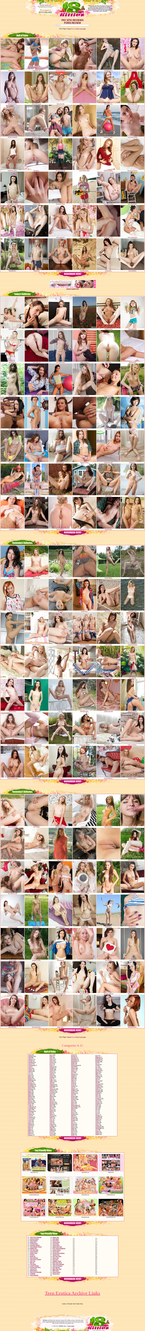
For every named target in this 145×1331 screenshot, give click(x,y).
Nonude (73, 1075)
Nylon (72, 1081)
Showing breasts (60, 428)
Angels (30, 1071)
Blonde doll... (36, 237)
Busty (29, 1104)
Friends (51, 1072)
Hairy (51, 1099)
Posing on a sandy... (108, 136)
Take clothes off (36, 362)
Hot (51, 1108)
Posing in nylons (108, 328)
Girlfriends (52, 1086)
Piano (72, 1109)
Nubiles (73, 1077)
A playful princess (36, 859)
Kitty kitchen (36, 826)
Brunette (30, 1102)
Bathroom (30, 1080)
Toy (96, 1110)
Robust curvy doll (132, 70)
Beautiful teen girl (132, 859)
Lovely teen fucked (108, 395)
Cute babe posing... (36, 644)
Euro (51, 1064)
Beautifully (31, 1086)
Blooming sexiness (60, 203)
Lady (51, 1120)
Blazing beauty (12, 711)
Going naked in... (108, 677)
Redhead (97, 1057)
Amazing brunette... (60, 395)
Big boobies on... (60, 462)
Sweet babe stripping (108, 203)
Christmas (31, 1111)
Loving (73, 1055)
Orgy (72, 1087)
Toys (96, 1112)
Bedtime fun (36, 270)
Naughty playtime (12, 677)
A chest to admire (60, 270)
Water (97, 1124)
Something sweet (84, 677)
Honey (51, 1105)
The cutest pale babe (60, 170)
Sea (96, 1063)
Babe (29, 1075)
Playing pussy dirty (108, 237)
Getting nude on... (36, 993)
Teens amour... (132, 428)
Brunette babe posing (12, 777)
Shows (97, 1072)
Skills (96, 1073)
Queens (73, 1133)
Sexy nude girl (132, 677)
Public (72, 1129)
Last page (83, 29)
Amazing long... (108, 528)
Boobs (29, 1099)
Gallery (51, 1080)
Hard (51, 1101)
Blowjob (30, 1098)
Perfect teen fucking (132, 136)
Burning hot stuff (108, 462)
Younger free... (12, 528)
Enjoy (51, 1058)
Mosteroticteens (75, 1065)
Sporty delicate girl (12, 826)
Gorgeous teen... (84, 428)
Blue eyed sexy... (12, 577)
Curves (30, 1118)
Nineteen (73, 1074)
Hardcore (52, 1102)
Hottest (51, 1109)
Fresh (51, 1071)
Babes (29, 1077)
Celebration (31, 1107)
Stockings (97, 1084)
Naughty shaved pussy (12, 744)
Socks (96, 1078)
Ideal (51, 1112)
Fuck (51, 1074)
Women (97, 1125)
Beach (29, 1081)
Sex (96, 1066)
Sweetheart (98, 1098)
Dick (29, 1127)
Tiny (96, 1107)
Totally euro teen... (60, 577)
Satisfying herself (12, 70)
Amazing (30, 1062)
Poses (72, 1123)
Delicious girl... (36, 577)
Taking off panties (84, 362)
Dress (51, 1055)
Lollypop (52, 1130)
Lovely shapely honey (84, 170)
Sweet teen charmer (132, 644)
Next (77, 29)
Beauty (30, 1087)
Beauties (30, 1083)
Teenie (97, 1104)
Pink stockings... (60, 528)
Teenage (97, 1101)
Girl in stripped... (132, 270)
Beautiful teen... (108, 428)
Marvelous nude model (36, 428)
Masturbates (74, 1061)
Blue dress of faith (132, 711)
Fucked (51, 1075)
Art (29, 1072)
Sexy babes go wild (12, 893)
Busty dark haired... (132, 993)
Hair (51, 1095)
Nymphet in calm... (36, 959)
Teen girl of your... (12, 859)
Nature (73, 1069)
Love (51, 1132)
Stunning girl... (36, 893)
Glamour (52, 1090)
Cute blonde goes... (108, 70)
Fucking (52, 1077)
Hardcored (52, 1104)
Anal (29, 1067)
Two (96, 1113)
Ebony (51, 1056)
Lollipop (52, 1129)
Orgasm (73, 1086)
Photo (72, 1104)
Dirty (29, 1132)
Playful (73, 1117)
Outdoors (73, 1090)
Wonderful (98, 1127)
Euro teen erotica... (12, 103)
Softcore (97, 1081)
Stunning (97, 1091)
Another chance (12, 462)
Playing (73, 1118)
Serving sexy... (108, 270)
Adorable (30, 1056)
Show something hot (60, 993)
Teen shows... (60, 328)
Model (72, 1062)
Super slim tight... (12, 1026)
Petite (72, 1102)
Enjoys (51, 1059)
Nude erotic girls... (108, 744)
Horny (51, 1107)
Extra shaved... (60, 495)
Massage (73, 1056)
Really (72, 1135)
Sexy (96, 1067)
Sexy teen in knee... (36, 1026)
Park (72, 1095)
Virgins (97, 1122)
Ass (29, 1074)
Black (29, 1093)
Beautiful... (60, 136)
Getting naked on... (108, 777)
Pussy (72, 1132)
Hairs (51, 1098)
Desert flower (108, 926)
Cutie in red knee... (132, 744)
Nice (72, 1072)
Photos (73, 1108)
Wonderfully (98, 1128)
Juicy (51, 1118)
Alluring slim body (108, 711)
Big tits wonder (12, 959)
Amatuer (30, 1061)
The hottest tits (60, 959)
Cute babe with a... (84, 1026)
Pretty (72, 1126)
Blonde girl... (132, 462)
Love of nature (108, 644)
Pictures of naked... (108, 170)
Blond (29, 1095)
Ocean (72, 1084)
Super (96, 1095)
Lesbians (52, 1126)
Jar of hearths (108, 959)
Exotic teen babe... (132, 495)
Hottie (51, 1111)
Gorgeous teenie (36, 777)
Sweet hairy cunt (12, 328)
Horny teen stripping (36, 395)
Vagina (97, 1119)
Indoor (51, 1114)
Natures (73, 1071)
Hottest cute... (60, 1026)
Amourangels (31, 1065)
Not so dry (36, 528)
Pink (72, 1115)
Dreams (30, 1135)
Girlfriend (52, 1084)
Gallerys (52, 1081)
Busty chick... (132, 395)
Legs (51, 1123)
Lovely (51, 1133)
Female (51, 1069)
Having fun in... (132, 926)
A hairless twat (36, 462)
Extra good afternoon (12, 993)
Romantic (97, 1060)
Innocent (52, 1115)
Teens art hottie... (108, 826)
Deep (29, 1126)
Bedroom (30, 1089)
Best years (60, 677)
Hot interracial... (12, 428)
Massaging (73, 1058)
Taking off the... (108, 859)
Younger (97, 1132)
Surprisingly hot (36, 70)
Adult (29, 1058)
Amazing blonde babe (60, 826)
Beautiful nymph (132, 610)
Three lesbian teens (84, 644)
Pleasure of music (84, 462)
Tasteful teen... (84, 610)
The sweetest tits (108, 610)
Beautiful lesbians (60, 893)
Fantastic (52, 1067)
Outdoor (73, 1089)
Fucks (51, 1078)
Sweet (96, 1097)
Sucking (97, 1092)
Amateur (30, 1059)
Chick (29, 1109)
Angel (29, 1068)
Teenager (97, 1103)
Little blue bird (132, 577)
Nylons (73, 1083)
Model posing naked (84, 103)
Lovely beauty (12, 610)
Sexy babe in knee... (36, 136)
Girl (51, 1083)
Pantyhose (73, 1093)
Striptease (97, 1090)
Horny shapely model (12, 203)
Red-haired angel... (132, 1026)
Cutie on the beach (84, 528)
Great (51, 1093)
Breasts (30, 1101)
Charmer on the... (12, 495)
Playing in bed (132, 362)
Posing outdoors (108, 577)
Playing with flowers (132, 170)
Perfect (73, 1098)
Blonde (30, 1096)
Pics (72, 1111)
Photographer (74, 1105)
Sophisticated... (84, 826)
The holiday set (12, 362)
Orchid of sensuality (12, 136)
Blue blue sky (60, 859)
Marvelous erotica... (84, 328)
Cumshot (30, 1117)
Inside (51, 1117)
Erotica (51, 1062)
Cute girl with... (60, 644)
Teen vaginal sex (36, 328)
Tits (96, 1109)
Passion (73, 1096)
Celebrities (31, 1108)
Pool (72, 1121)
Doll (29, 1133)
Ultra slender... (108, 495)
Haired (51, 1096)
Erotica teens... (108, 362)
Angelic (30, 1069)
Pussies (73, 1130)
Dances (30, 1123)
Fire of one (60, 610)
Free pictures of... (108, 103)
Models (73, 1064)
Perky (72, 1101)
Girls (51, 1087)
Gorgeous (52, 1092)
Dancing (30, 1124)
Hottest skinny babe (132, 103)
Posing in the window (84, 744)
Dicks (29, 1129)
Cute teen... (132, 528)
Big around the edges (36, 744)
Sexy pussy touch (60, 362)
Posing (72, 1124)
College (30, 1114)
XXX (96, 1130)
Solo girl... (36, 610)
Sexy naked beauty (132, 203)
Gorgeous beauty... (84, 270)
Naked (72, 1067)
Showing (97, 1070)
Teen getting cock (132, 826)
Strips (96, 1088)
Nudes (72, 1080)
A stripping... (12, 644)
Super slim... (84, 136)
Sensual (97, 1064)
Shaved (97, 1069)
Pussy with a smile (36, 103)
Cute (29, 1120)
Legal (51, 1121)
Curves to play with (84, 893)
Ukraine (97, 1115)
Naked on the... (60, 777)
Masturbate (74, 1059)
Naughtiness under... (12, 170)
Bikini (29, 1092)
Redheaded (98, 1058)
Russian (97, 1061)
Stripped (97, 1085)
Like (51, 1127)
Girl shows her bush (60, 70)
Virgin (97, 1121)
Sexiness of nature (60, 744)
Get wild (60, 711)
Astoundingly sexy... (12, 237)
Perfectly (73, 1099)
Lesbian (52, 1124)
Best (29, 1090)
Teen (96, 1100)
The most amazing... (84, 237)
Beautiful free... (12, 270)
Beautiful (30, 1084)
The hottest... (36, 170)
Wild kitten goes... (108, 1026)
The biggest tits (84, 926)
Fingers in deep (36, 203)
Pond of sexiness (108, 893)
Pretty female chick (132, 237)
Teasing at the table (84, 395)
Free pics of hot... (12, 395)
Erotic (51, 1061)
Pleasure (73, 1120)
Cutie (29, 1121)
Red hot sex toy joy (84, 495)
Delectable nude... (84, 711)
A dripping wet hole (12, 926)
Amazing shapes (132, 893)
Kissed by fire (84, 777)
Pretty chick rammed (84, 70)
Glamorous (52, 1089)
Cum (29, 1115)
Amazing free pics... (84, 959)
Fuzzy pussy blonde (84, 203)
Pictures (73, 1114)
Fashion (52, 1068)
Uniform (97, 1118)
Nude (72, 1078)
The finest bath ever (108, 993)
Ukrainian (98, 1116)
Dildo (29, 1130)
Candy (30, 1105)
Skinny (97, 1075)
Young (97, 1131)
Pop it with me (84, 577)
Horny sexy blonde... (36, 677)
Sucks (96, 1094)
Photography (74, 1107)
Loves (51, 1135)
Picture (73, 1112)
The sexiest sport (132, 328)
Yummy (97, 1134)
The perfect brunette (84, 993)
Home (69, 29)
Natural (73, 1068)
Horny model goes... (60, 926)
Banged (30, 1078)
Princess (73, 1127)
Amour (30, 1064)
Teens (96, 1106)
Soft (96, 1079)
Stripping (97, 1087)
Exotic (51, 1065)
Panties (73, 1092)
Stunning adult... (36, 926)
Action (30, 1055)
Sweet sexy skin (60, 103)
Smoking (97, 1076)
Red (96, 1055)
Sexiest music (132, 959)
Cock (29, 1112)
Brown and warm (60, 237)
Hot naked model (36, 711)
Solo (96, 1082)
